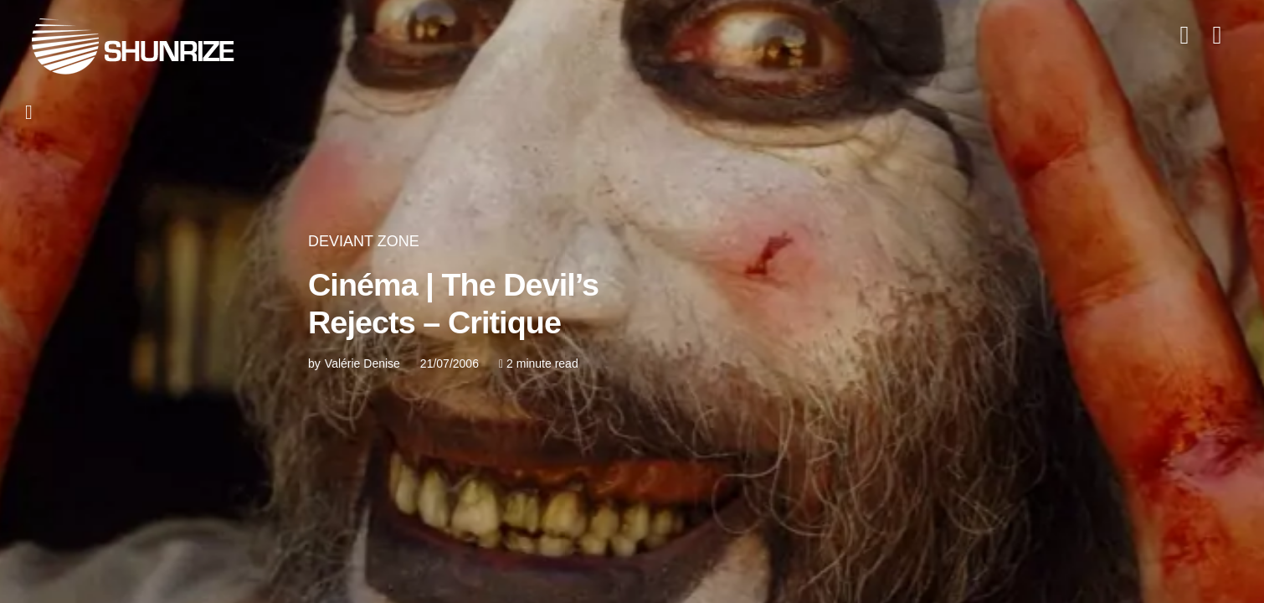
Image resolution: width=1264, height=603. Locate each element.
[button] (39, 112)
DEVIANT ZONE (363, 241)
